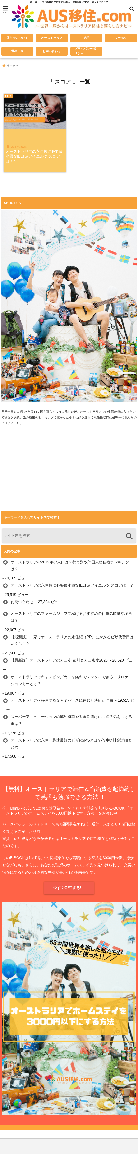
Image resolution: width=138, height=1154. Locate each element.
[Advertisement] (69, 478)
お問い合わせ (51, 51)
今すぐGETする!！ (69, 889)
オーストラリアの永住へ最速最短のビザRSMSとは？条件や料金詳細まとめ (71, 744)
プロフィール (10, 424)
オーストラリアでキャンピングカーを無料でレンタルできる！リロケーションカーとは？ (71, 681)
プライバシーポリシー (85, 51)
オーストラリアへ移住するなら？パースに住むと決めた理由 (62, 701)
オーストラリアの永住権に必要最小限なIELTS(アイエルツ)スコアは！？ (34, 157)
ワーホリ (121, 38)
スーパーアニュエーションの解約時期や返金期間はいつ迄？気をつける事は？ (71, 721)
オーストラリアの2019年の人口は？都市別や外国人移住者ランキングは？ (70, 566)
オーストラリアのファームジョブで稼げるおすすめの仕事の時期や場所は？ (71, 617)
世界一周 (17, 51)
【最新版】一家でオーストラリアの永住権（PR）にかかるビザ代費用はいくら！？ (72, 641)
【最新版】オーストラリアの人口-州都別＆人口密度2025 (59, 661)
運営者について (17, 38)
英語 (86, 38)
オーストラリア (52, 38)
